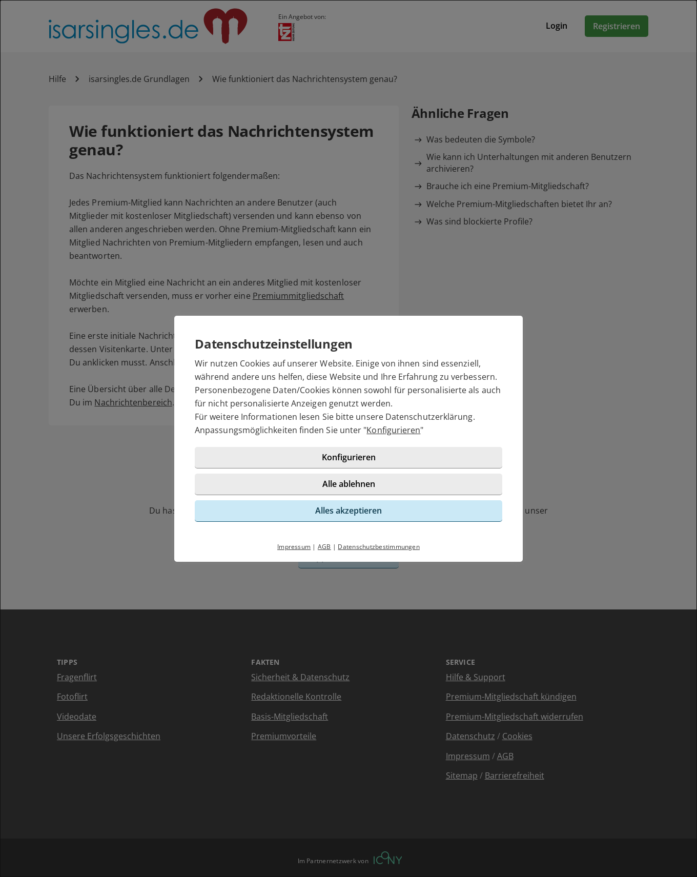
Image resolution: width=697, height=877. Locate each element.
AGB (324, 546)
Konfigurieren (393, 430)
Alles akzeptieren (348, 510)
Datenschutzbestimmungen (379, 546)
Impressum (294, 546)
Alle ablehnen (348, 484)
